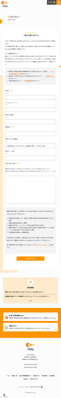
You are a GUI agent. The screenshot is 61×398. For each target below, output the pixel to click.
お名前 (9, 91)
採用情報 (44, 376)
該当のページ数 (9, 151)
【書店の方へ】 (50, 76)
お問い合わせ (34, 379)
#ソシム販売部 (4, 396)
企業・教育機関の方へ (25, 376)
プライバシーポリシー (42, 245)
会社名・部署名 (9, 115)
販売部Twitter (36, 387)
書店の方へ (36, 376)
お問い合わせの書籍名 (11, 139)
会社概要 (51, 376)
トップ (8, 376)
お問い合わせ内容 (12, 163)
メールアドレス (11, 103)
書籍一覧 (14, 376)
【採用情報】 (27, 81)
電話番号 (9, 127)
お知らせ (25, 379)
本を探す (51, 2)
